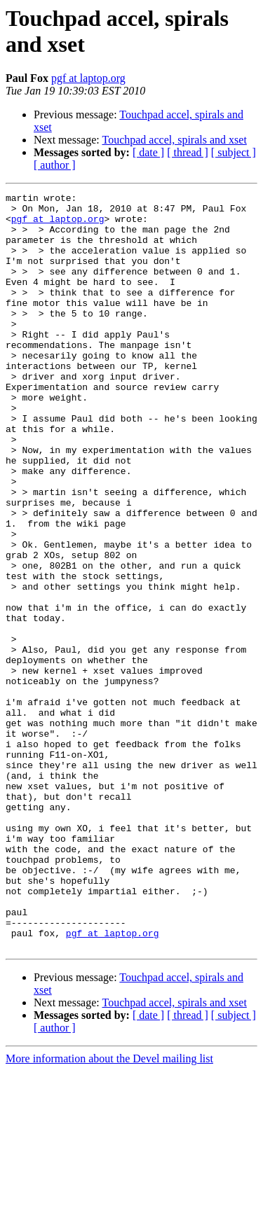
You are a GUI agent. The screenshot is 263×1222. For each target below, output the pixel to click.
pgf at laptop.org (88, 78)
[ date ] (148, 152)
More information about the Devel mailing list (109, 1210)
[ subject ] (233, 152)
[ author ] (55, 165)
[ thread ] (187, 152)
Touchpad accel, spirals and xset (174, 140)
